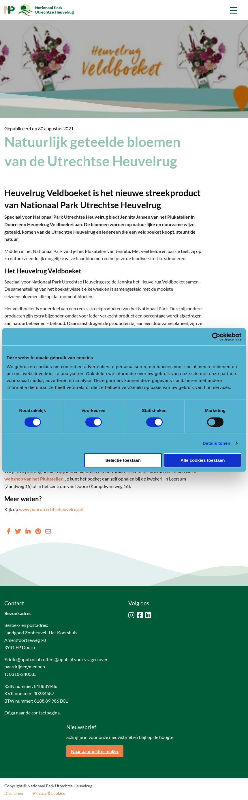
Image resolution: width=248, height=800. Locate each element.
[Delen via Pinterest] (38, 531)
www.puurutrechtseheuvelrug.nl (51, 509)
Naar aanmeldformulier (95, 751)
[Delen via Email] (48, 531)
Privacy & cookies (49, 793)
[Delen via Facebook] (8, 531)
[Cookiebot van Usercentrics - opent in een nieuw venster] (216, 336)
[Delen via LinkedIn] (28, 531)
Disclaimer (14, 793)
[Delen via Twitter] (18, 531)
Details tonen (216, 443)
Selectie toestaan (123, 460)
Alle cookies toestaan (203, 460)
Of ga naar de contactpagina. (32, 712)
